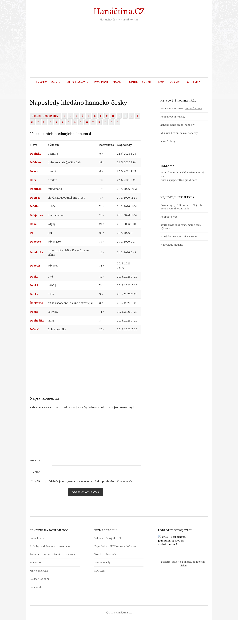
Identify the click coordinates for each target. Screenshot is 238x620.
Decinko (35, 153)
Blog (160, 82)
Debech (35, 265)
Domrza (35, 197)
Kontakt (193, 82)
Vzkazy (175, 82)
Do (31, 233)
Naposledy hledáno (171, 244)
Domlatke (36, 252)
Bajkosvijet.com (39, 578)
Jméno (35, 460)
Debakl (34, 329)
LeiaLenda (36, 587)
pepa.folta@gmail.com (184, 179)
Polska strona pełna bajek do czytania (52, 554)
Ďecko (34, 276)
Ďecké (34, 285)
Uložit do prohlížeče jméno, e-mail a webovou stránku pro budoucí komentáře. (82, 481)
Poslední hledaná (108, 82)
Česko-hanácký (76, 82)
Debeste (35, 241)
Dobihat (35, 206)
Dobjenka (36, 215)
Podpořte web (193, 108)
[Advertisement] (119, 53)
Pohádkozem (37, 538)
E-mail (35, 472)
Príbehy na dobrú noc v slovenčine (50, 546)
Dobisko (35, 162)
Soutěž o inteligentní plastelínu (179, 236)
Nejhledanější (140, 82)
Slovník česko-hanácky (180, 124)
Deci (33, 180)
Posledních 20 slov (45, 116)
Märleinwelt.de (39, 570)
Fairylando (36, 562)
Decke (34, 312)
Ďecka (34, 294)
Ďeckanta (36, 303)
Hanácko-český (45, 82)
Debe (33, 224)
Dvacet (35, 171)
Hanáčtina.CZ (119, 11)
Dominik (36, 189)
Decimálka (37, 320)
